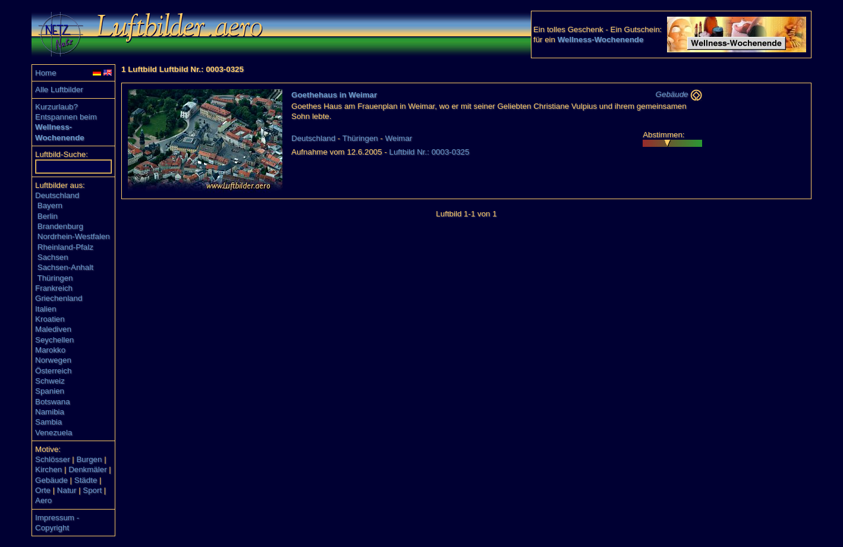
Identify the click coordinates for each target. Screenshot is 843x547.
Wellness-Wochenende (601, 39)
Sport (92, 490)
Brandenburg (60, 226)
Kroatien (50, 319)
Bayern (49, 205)
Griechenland (58, 298)
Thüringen (55, 278)
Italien (45, 308)
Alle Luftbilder (59, 89)
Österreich (53, 370)
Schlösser (52, 459)
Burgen (89, 459)
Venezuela (53, 432)
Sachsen (52, 257)
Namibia (49, 411)
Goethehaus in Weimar (334, 94)
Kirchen (48, 469)
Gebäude (51, 480)
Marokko (50, 349)
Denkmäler (87, 469)
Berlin (47, 216)
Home (45, 72)
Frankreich (54, 288)
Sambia (48, 421)
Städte (85, 480)
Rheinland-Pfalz (65, 247)
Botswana (52, 401)
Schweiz (50, 380)
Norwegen (53, 360)
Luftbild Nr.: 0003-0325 (429, 151)
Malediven (53, 329)
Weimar (399, 138)
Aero (43, 500)
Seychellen (54, 339)
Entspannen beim (66, 116)
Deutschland (57, 195)
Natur (67, 490)
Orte (43, 490)
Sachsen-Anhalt (65, 267)
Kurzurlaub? (56, 106)
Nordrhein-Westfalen (73, 236)
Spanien (49, 390)
